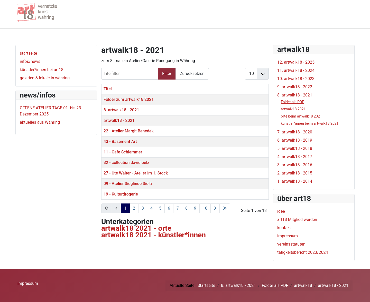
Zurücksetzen (192, 73)
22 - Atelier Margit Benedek (129, 131)
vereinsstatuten (291, 244)
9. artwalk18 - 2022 (294, 86)
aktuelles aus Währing (40, 122)
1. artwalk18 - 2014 (294, 181)
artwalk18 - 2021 (119, 120)
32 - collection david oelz (126, 162)
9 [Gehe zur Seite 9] (195, 208)
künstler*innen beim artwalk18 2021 (310, 123)
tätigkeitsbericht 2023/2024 (302, 252)
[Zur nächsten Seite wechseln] (215, 208)
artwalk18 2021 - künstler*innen (153, 235)
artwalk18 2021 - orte (136, 228)
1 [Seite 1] (125, 208)
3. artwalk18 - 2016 (294, 164)
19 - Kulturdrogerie (121, 194)
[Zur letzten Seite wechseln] (224, 208)
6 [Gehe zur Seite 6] (169, 208)
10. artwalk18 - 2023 (295, 78)
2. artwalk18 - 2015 (294, 173)
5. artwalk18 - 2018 (294, 148)
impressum (287, 235)
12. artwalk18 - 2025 (295, 62)
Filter (166, 73)
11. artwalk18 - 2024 (295, 70)
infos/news (30, 61)
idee (281, 211)
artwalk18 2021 (293, 109)
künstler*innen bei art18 (41, 69)
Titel (108, 88)
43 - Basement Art (120, 141)
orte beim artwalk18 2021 (301, 116)
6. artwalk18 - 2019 (294, 140)
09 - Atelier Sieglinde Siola (128, 183)
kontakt (284, 227)
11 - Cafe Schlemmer (123, 152)
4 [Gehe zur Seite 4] (151, 208)
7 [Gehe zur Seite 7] (178, 208)
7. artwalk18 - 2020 (294, 132)
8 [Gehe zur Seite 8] (186, 208)
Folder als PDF (292, 102)
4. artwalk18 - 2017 (294, 156)
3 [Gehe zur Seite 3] (143, 208)
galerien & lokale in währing (45, 77)
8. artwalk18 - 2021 (121, 110)
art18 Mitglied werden (297, 219)
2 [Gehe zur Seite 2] (134, 208)
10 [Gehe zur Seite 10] (205, 208)
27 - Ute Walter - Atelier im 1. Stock (136, 173)
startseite (28, 53)
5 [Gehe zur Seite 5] (160, 208)
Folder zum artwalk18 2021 (129, 99)
